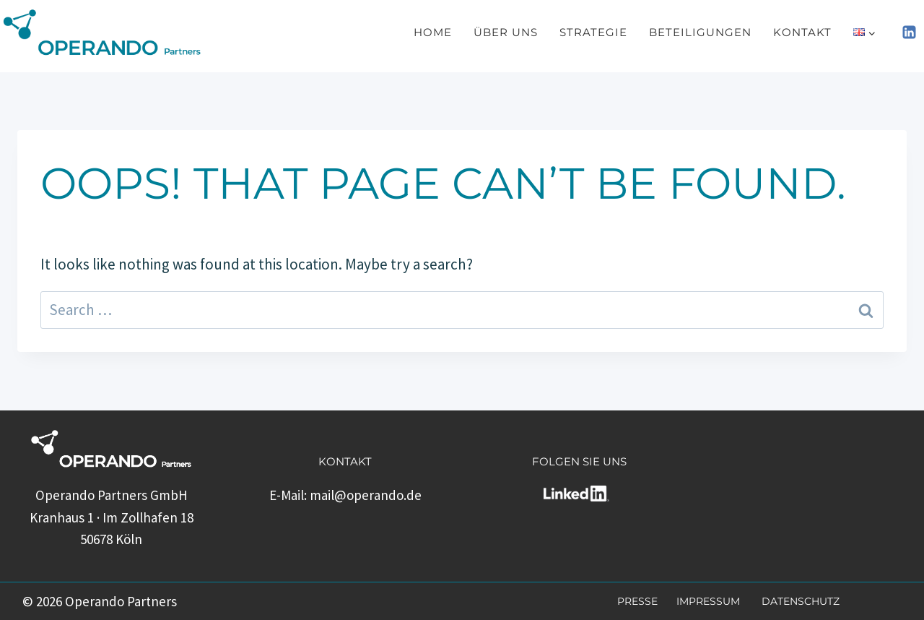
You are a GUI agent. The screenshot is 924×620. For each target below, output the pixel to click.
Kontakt (802, 32)
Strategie (593, 32)
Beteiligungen (700, 32)
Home (433, 32)
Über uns (506, 32)
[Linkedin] (909, 32)
